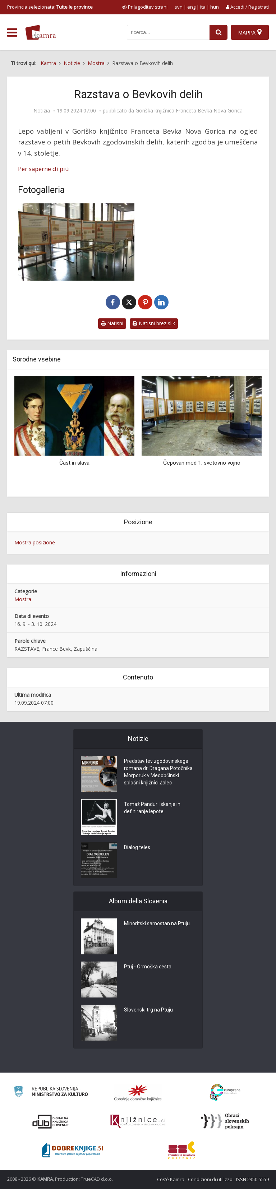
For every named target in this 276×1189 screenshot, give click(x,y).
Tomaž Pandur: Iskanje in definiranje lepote (152, 808)
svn (179, 7)
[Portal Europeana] (225, 1092)
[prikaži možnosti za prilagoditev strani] (144, 7)
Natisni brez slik (154, 323)
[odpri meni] (12, 32)
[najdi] (218, 32)
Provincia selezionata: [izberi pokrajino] (50, 7)
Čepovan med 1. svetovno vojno (201, 463)
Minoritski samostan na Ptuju (157, 924)
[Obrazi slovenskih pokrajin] (225, 1121)
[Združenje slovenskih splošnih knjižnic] (138, 1121)
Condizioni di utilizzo (210, 1179)
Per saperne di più (43, 169)
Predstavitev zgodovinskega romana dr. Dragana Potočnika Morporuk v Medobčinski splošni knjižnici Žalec (158, 772)
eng (191, 7)
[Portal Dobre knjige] (72, 1150)
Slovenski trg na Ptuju (148, 1010)
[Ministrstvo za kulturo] (51, 1092)
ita (203, 7)
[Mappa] (250, 32)
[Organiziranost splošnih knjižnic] (138, 1093)
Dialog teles (137, 848)
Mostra (22, 599)
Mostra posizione (34, 542)
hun (214, 7)
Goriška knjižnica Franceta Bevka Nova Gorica (189, 110)
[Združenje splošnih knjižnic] (181, 1150)
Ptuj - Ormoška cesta (147, 967)
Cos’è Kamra (170, 1179)
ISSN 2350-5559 (252, 1179)
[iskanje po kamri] (168, 32)
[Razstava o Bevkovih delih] (76, 242)
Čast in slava (74, 463)
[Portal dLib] (50, 1121)
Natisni (112, 323)
